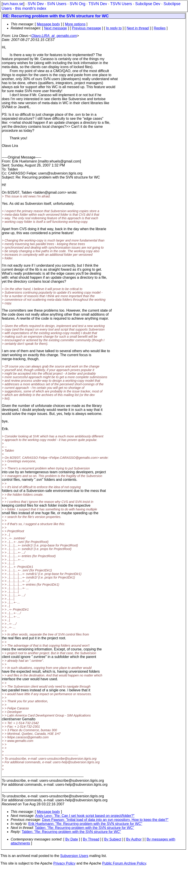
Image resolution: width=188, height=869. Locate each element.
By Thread (91, 839)
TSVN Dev (98, 4)
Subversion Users (74, 856)
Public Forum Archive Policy (124, 863)
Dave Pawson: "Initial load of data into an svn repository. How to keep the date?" (105, 820)
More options (75, 24)
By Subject (112, 839)
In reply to (114, 28)
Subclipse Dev (147, 4)
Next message (55, 28)
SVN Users (56, 4)
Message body (48, 24)
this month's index (30, 8)
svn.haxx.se (13, 4)
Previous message (86, 28)
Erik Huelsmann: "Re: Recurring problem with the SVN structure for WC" (85, 824)
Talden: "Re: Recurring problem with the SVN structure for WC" (84, 828)
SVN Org (77, 4)
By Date (71, 839)
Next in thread (138, 28)
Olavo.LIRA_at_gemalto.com (54, 36)
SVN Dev (36, 4)
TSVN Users (121, 4)
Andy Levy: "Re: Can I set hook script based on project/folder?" (84, 816)
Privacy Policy (64, 863)
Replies (160, 28)
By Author (134, 839)
